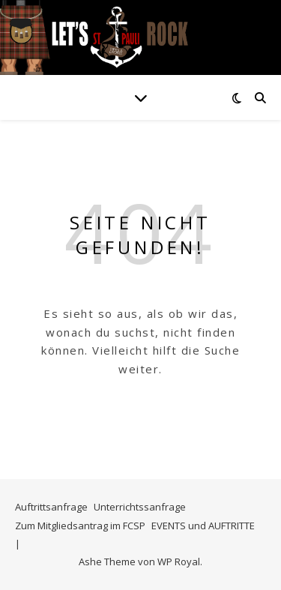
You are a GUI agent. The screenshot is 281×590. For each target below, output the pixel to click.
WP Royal (178, 561)
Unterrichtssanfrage (140, 507)
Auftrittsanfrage (51, 507)
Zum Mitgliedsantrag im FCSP (80, 525)
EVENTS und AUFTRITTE (203, 525)
